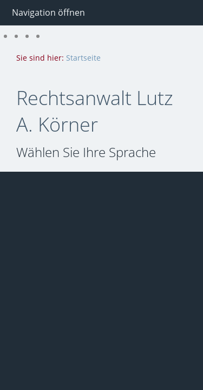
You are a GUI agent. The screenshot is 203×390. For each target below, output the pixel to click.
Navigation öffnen (48, 12)
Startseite (83, 58)
